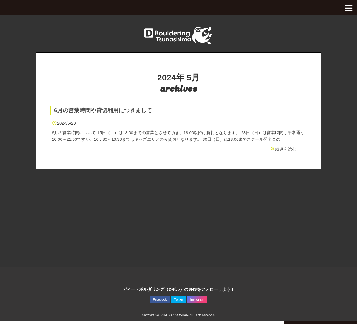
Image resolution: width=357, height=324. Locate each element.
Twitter (178, 299)
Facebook (160, 299)
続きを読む (283, 148)
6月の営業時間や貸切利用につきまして (103, 110)
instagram (197, 299)
